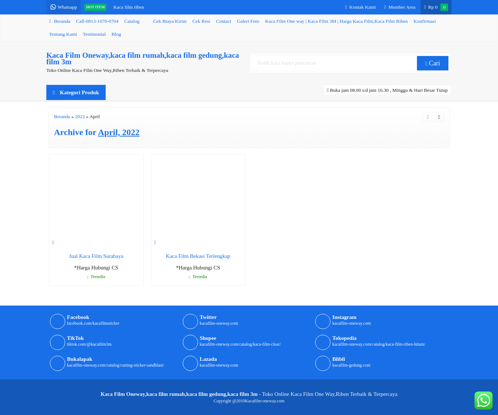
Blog (116, 34)
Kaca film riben (128, 7)
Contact (223, 21)
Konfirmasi (425, 21)
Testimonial (94, 34)
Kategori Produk (76, 92)
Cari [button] (432, 63)
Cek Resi (201, 21)
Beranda (59, 21)
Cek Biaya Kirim (169, 21)
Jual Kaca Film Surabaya (96, 256)
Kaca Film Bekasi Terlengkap (198, 256)
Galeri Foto (248, 21)
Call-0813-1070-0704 (97, 21)
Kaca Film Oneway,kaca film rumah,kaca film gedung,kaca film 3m (142, 58)
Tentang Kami (63, 34)
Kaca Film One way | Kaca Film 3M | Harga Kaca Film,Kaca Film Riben (336, 21)
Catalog (131, 21)
